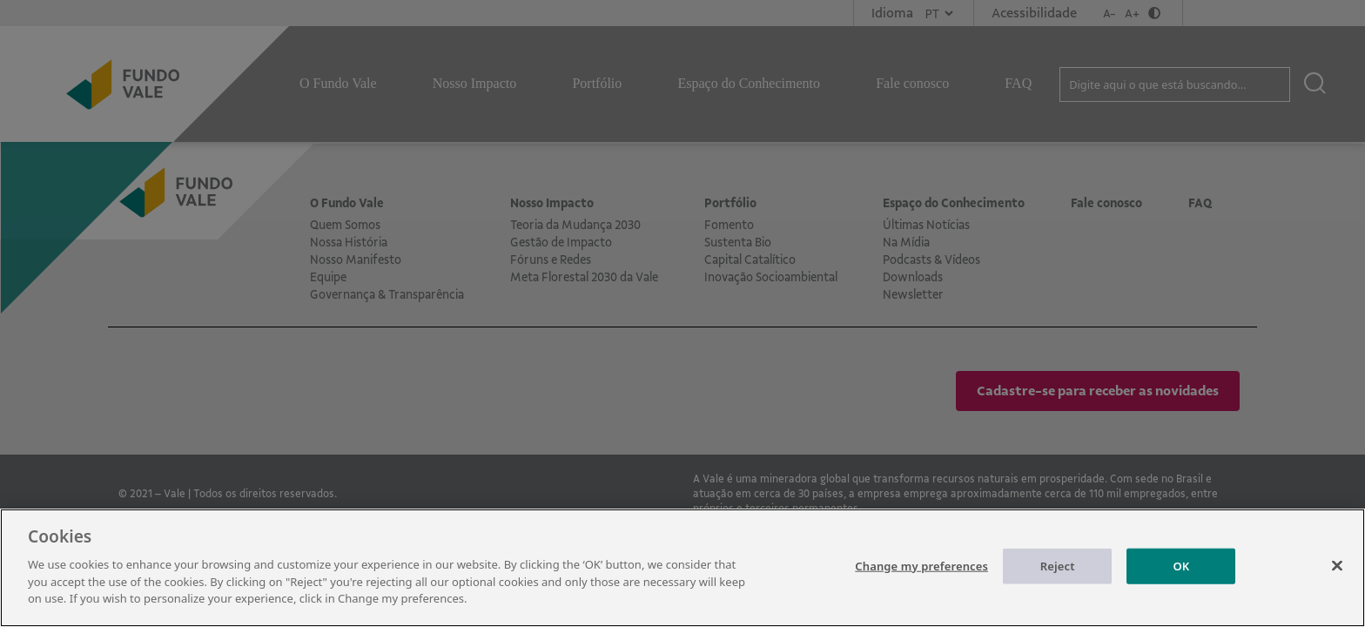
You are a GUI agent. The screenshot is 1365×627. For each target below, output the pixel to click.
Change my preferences (921, 582)
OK (1181, 582)
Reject (1057, 582)
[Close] (1337, 582)
